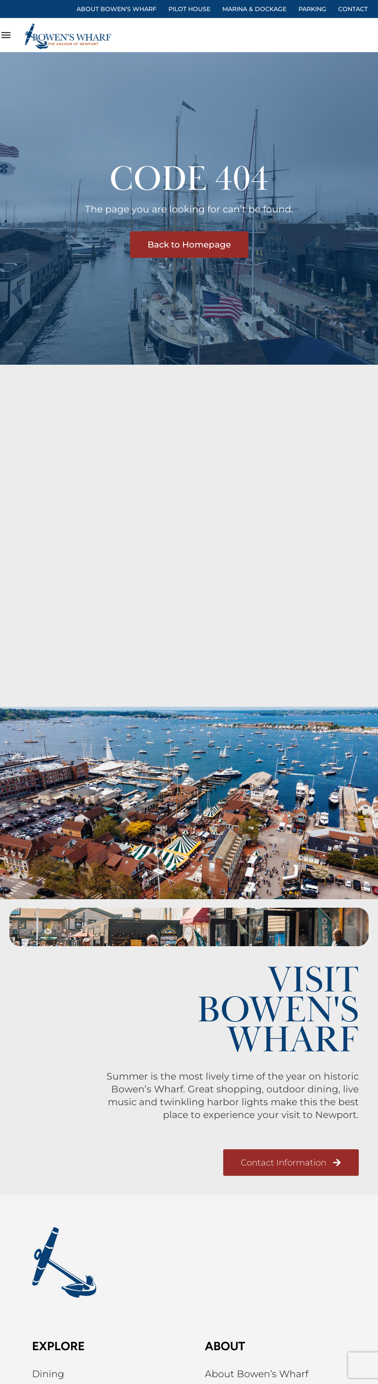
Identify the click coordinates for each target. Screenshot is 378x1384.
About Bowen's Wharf (117, 9)
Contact (353, 9)
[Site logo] (69, 36)
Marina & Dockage (254, 9)
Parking (312, 9)
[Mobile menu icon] (6, 36)
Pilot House (189, 9)
